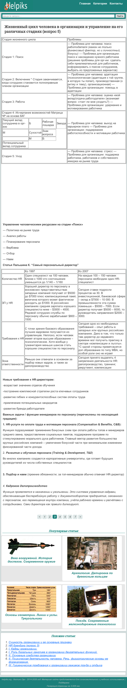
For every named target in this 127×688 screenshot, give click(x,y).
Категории (100, 3)
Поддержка (64, 683)
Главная (85, 3)
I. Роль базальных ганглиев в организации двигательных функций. (53, 652)
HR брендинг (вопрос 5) (24, 645)
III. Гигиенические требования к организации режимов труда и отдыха (55, 665)
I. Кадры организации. (23, 648)
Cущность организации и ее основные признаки (40, 642)
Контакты (116, 3)
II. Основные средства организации (32, 655)
